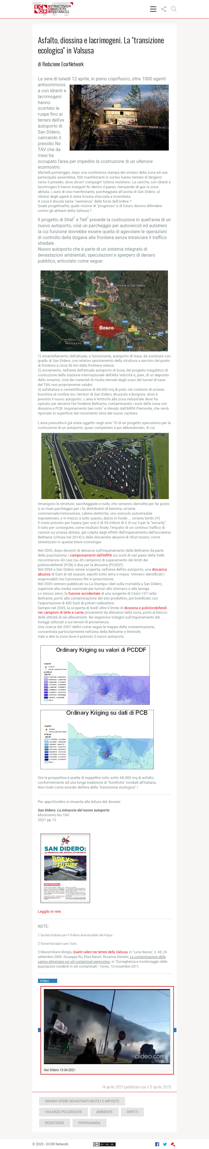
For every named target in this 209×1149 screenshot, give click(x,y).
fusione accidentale (84, 593)
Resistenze (54, 1123)
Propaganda (89, 1123)
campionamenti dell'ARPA (91, 555)
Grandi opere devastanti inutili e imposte (82, 1101)
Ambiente (104, 1112)
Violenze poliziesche (63, 1112)
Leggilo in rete (49, 911)
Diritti (132, 1112)
